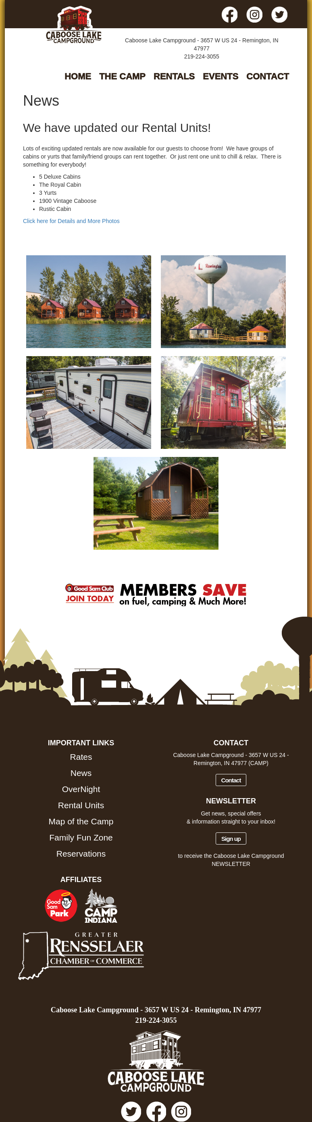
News (81, 773)
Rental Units (81, 805)
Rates (81, 756)
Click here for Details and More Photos (71, 221)
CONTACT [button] (267, 76)
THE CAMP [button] (122, 76)
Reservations (81, 853)
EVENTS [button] (220, 76)
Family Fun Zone (81, 837)
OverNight (81, 789)
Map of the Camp (80, 821)
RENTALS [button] (174, 76)
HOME (77, 76)
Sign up (231, 838)
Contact (231, 780)
